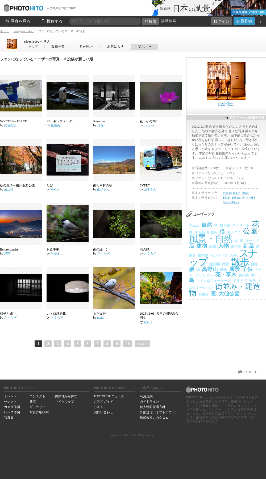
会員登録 (244, 21)
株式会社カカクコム (154, 417)
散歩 (240, 262)
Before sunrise (9, 249)
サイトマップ (64, 401)
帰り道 (225, 225)
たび (50, 185)
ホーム (4, 31)
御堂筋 (203, 255)
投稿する (51, 21)
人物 (223, 246)
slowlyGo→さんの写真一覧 (58, 47)
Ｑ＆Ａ (98, 407)
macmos (149, 125)
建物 (201, 246)
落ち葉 (199, 232)
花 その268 (148, 121)
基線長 (55, 125)
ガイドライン (149, 401)
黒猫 (212, 246)
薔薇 (254, 264)
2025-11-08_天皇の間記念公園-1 (159, 316)
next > (142, 344)
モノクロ (234, 232)
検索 (150, 21)
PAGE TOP (251, 372)
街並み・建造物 (224, 289)
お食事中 (53, 249)
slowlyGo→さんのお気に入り (116, 47)
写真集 (9, 417)
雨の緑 (144, 249)
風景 (234, 269)
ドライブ (240, 281)
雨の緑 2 (100, 249)
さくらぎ (103, 253)
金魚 (252, 281)
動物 (223, 270)
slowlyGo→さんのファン (144, 47)
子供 (247, 269)
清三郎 (9, 189)
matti (100, 317)
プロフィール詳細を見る (246, 117)
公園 (250, 231)
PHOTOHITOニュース (109, 396)
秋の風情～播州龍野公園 (17, 185)
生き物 (236, 246)
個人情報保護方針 (152, 407)
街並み (212, 232)
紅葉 (248, 246)
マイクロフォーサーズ (213, 281)
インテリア (219, 255)
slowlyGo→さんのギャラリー (86, 47)
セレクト (10, 401)
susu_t (148, 322)
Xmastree (99, 121)
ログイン (222, 21)
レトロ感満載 (56, 313)
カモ (233, 255)
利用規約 (146, 396)
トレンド (10, 396)
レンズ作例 (12, 412)
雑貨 (225, 264)
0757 (7, 253)
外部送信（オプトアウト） (159, 412)
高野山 (210, 269)
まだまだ (99, 313)
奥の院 (244, 275)
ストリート (241, 225)
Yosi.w (55, 189)
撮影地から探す (66, 396)
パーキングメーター (61, 121)
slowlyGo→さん (23, 31)
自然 (206, 225)
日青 (100, 125)
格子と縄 (6, 313)
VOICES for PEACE (13, 121)
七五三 (194, 225)
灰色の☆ (10, 125)
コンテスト (37, 396)
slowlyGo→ (37, 41)
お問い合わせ (103, 412)
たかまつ (57, 253)
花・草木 (225, 274)
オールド (252, 241)
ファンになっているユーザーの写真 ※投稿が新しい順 (46, 59)
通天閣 (214, 264)
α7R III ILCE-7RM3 (236, 193)
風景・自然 (210, 239)
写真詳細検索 (39, 412)
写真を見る (17, 21)
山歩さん (103, 189)
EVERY (145, 185)
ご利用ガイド (103, 401)
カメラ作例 (12, 407)
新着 (33, 401)
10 (128, 344)
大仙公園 (229, 294)
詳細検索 (168, 21)
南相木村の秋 (102, 185)
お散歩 (203, 294)
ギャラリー (37, 407)
